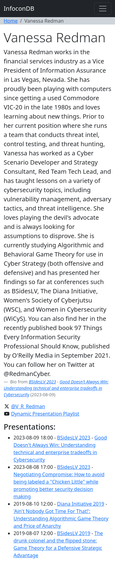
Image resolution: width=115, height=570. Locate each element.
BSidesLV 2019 (73, 533)
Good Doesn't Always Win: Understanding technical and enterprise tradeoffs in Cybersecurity (56, 388)
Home (11, 20)
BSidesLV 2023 (42, 382)
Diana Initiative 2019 (80, 503)
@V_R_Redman (28, 406)
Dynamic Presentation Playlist (45, 413)
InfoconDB (19, 8)
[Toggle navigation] (102, 8)
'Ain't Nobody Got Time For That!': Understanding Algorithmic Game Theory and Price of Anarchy (60, 518)
